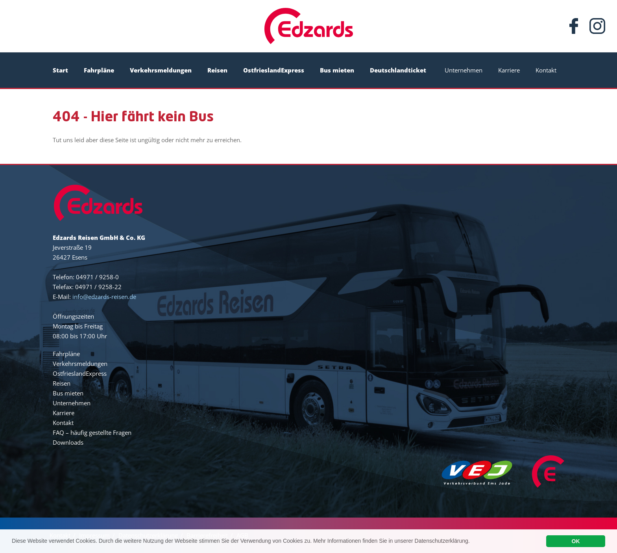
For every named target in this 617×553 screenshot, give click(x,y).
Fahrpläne (99, 70)
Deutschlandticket (398, 70)
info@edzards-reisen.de (104, 297)
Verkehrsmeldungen (161, 70)
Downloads (68, 442)
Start (60, 70)
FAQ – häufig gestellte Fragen (92, 432)
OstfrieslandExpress (273, 70)
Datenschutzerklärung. (442, 542)
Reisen (217, 70)
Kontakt (546, 70)
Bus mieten (337, 70)
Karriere (509, 70)
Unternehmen (463, 70)
